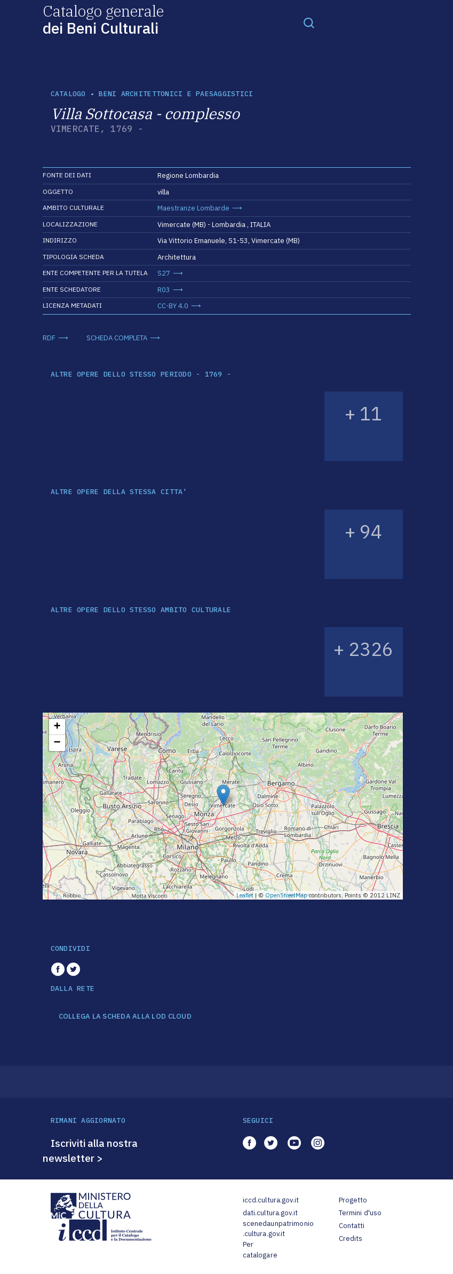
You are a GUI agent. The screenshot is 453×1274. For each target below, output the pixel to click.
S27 (163, 273)
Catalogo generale (103, 19)
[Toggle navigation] (309, 22)
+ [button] (56, 727)
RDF (49, 337)
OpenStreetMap (286, 895)
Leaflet (244, 895)
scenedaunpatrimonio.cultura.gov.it (278, 1229)
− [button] (56, 743)
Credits (351, 1238)
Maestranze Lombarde (193, 208)
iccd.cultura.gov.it (271, 1200)
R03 (163, 289)
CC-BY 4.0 (172, 305)
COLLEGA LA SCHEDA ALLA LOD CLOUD (125, 1016)
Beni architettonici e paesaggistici (176, 93)
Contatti (352, 1225)
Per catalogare (260, 1250)
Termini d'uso (360, 1212)
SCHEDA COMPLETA (116, 337)
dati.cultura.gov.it (270, 1212)
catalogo (68, 93)
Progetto (353, 1200)
